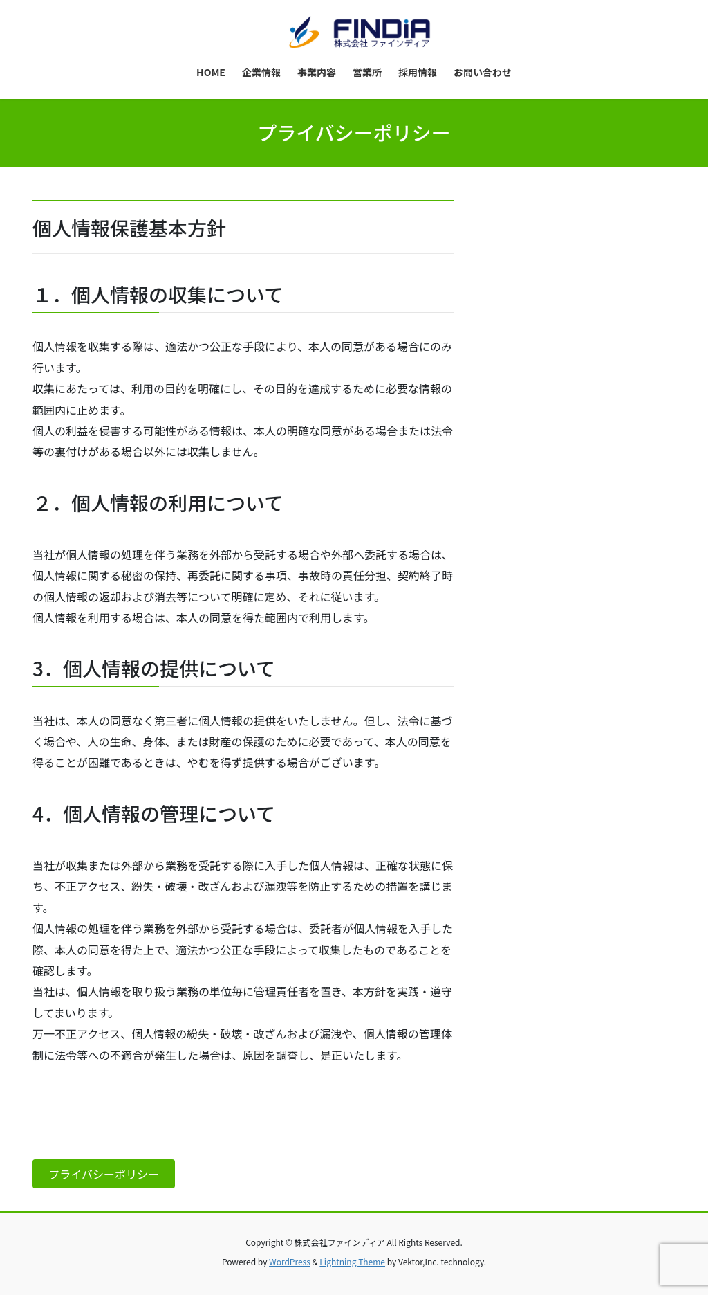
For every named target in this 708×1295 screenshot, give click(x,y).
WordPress (289, 1261)
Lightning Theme (352, 1261)
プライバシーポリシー (103, 1174)
